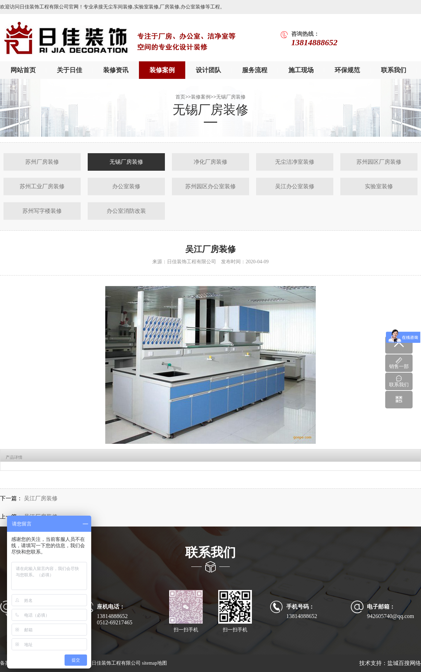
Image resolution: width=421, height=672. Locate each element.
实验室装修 (379, 186)
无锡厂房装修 (231, 97)
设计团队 (208, 70)
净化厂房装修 (210, 162)
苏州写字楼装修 (42, 211)
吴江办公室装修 (294, 186)
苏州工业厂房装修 (42, 186)
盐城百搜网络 (404, 663)
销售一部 (399, 363)
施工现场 (301, 70)
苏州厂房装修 (42, 162)
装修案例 (162, 70)
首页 (180, 97)
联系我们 (393, 70)
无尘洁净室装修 (294, 162)
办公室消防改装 (126, 211)
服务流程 (254, 70)
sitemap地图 (154, 663)
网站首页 (23, 70)
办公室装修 (126, 186)
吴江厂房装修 (40, 498)
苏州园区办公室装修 (210, 186)
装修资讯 (115, 70)
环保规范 (347, 70)
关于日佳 (69, 70)
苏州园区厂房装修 (378, 162)
